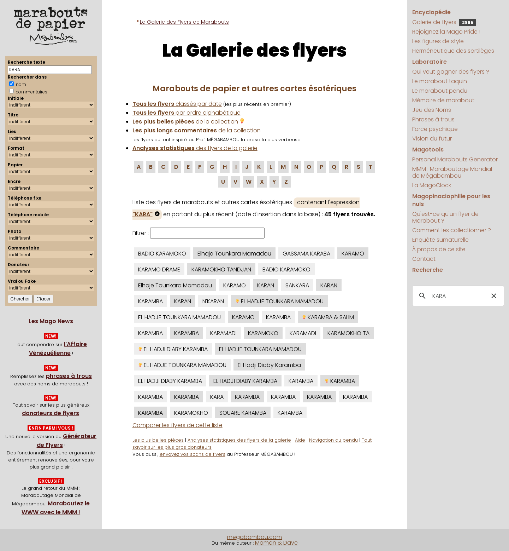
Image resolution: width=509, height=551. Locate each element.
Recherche (427, 270)
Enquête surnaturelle (440, 240)
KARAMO (353, 253)
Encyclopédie (431, 12)
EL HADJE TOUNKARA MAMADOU (279, 301)
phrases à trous (69, 376)
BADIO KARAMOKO (162, 253)
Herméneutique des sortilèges (453, 51)
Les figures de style (438, 41)
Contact (424, 259)
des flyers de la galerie (195, 148)
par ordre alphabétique (186, 113)
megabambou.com (254, 537)
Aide (300, 440)
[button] (493, 296)
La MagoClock (431, 185)
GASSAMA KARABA (306, 253)
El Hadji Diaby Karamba (269, 365)
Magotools (428, 149)
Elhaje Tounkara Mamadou (234, 253)
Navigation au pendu (333, 440)
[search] (456, 296)
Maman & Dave (276, 543)
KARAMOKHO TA (348, 333)
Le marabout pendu (439, 91)
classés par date (177, 104)
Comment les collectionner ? (451, 230)
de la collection (188, 121)
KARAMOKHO (191, 413)
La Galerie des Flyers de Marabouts (184, 21)
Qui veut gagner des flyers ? (450, 72)
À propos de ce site (439, 249)
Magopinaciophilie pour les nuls (451, 200)
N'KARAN (213, 301)
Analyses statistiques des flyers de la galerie (239, 440)
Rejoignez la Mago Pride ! (446, 32)
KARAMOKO (263, 333)
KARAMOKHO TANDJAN (221, 269)
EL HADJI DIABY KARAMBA (173, 349)
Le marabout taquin (439, 81)
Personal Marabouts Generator (455, 159)
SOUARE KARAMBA (242, 413)
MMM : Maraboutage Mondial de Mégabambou (452, 172)
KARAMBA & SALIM (328, 317)
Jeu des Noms (431, 110)
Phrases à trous (433, 119)
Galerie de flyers (444, 22)
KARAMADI (223, 333)
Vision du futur (432, 138)
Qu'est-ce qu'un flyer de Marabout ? (445, 217)
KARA (217, 397)
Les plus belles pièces (158, 440)
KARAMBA (150, 301)
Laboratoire (429, 62)
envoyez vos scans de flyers (192, 454)
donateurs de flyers (50, 413)
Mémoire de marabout (443, 100)
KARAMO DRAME (159, 269)
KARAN (265, 285)
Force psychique (435, 129)
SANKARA (297, 285)
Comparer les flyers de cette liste (177, 425)
